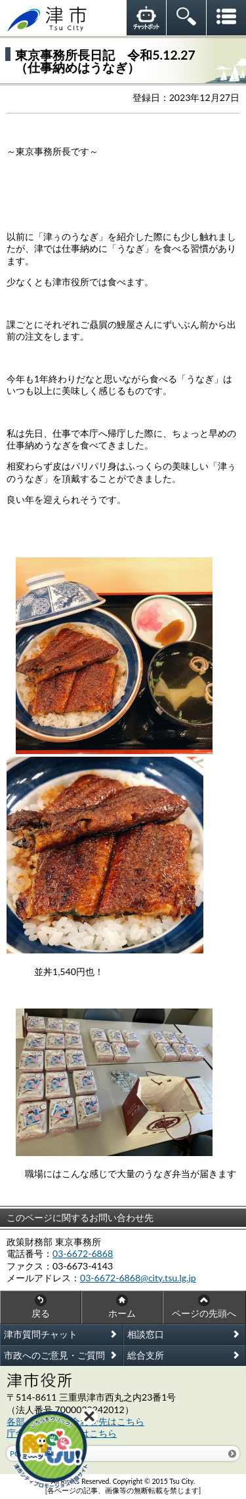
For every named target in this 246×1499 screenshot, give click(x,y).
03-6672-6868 (82, 1253)
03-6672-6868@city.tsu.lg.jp (138, 1277)
